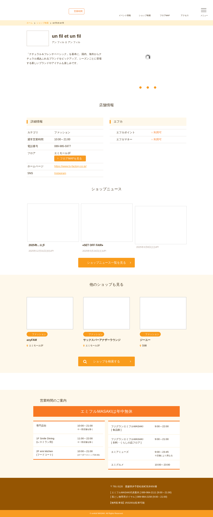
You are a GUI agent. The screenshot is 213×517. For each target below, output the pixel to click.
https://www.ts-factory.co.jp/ (70, 166)
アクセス (185, 15)
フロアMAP (165, 15)
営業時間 (78, 11)
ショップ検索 (145, 15)
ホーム (30, 23)
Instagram (60, 173)
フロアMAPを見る (71, 158)
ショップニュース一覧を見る (106, 262)
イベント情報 (125, 15)
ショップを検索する (106, 361)
